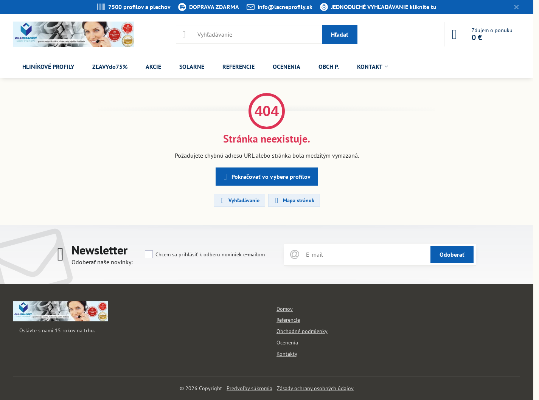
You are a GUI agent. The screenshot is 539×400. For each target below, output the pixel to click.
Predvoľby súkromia (249, 388)
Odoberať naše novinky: (102, 262)
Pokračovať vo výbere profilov (266, 176)
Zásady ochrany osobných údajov (315, 388)
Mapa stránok (293, 200)
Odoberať (452, 254)
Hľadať (339, 34)
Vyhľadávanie (239, 200)
